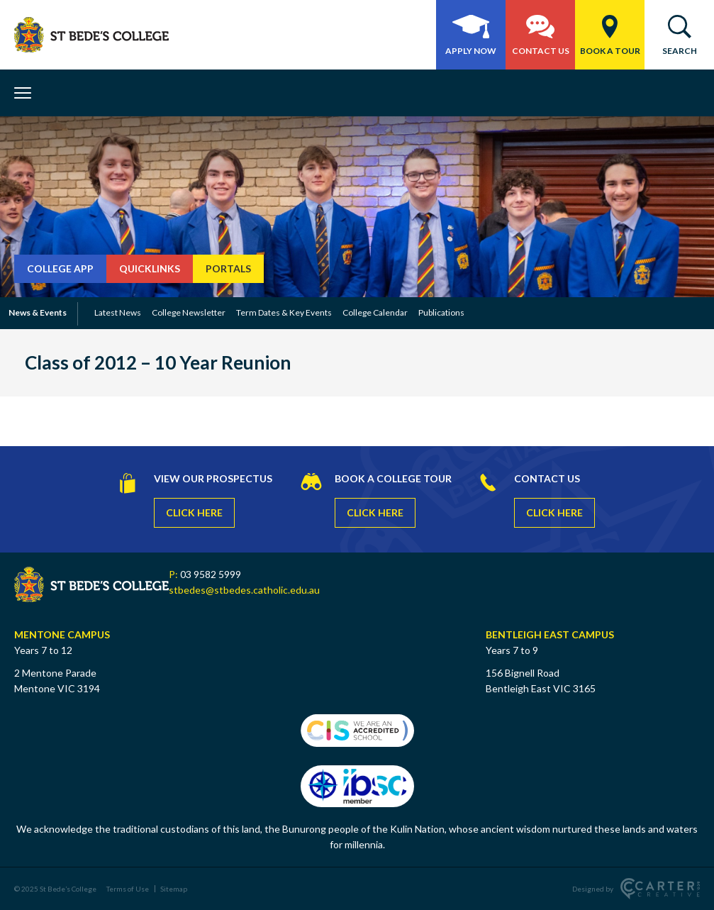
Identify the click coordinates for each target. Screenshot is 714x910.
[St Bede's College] (91, 34)
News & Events (38, 312)
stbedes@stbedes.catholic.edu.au (244, 590)
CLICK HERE (194, 512)
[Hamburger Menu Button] (28, 93)
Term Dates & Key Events (284, 312)
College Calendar (375, 312)
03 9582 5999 (210, 574)
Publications (441, 312)
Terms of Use (127, 888)
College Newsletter (188, 312)
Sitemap (173, 888)
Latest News (117, 312)
